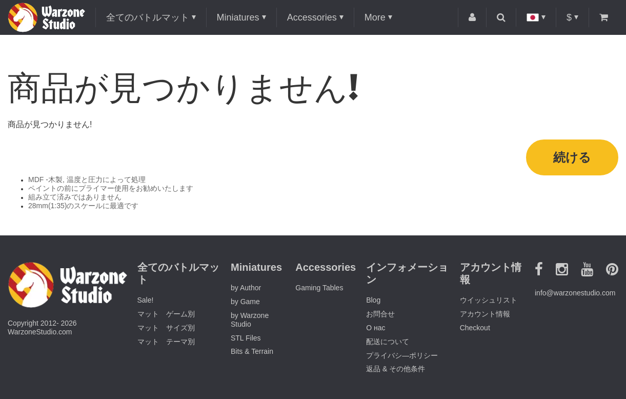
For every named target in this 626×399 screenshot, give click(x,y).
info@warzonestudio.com (575, 293)
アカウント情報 (485, 314)
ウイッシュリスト (488, 300)
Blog (373, 300)
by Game (245, 301)
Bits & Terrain (252, 351)
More (375, 17)
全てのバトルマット (147, 17)
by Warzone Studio (250, 319)
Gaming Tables (319, 288)
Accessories (312, 17)
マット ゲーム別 (166, 314)
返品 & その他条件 (395, 369)
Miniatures (238, 17)
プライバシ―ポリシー (402, 355)
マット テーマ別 (166, 341)
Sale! (145, 300)
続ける (572, 157)
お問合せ (380, 314)
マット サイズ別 (166, 328)
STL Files (246, 338)
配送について (387, 341)
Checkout (475, 328)
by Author (246, 288)
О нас (375, 328)
